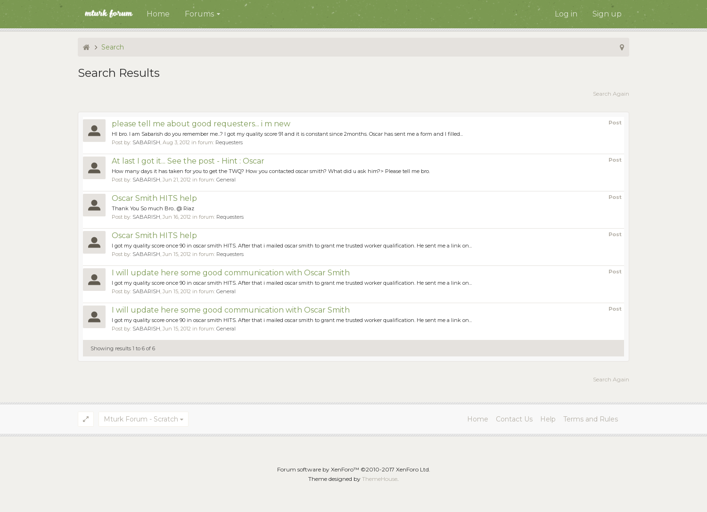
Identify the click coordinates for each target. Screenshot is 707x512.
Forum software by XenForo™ (353, 469)
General (226, 179)
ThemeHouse (379, 478)
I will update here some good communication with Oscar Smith (231, 272)
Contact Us (514, 419)
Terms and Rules (590, 419)
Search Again (611, 93)
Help (548, 419)
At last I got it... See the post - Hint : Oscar (188, 161)
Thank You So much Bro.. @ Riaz (153, 208)
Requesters (229, 142)
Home (158, 13)
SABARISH (146, 142)
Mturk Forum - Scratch (141, 419)
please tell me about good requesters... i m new (201, 123)
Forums (199, 13)
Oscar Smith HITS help (154, 198)
